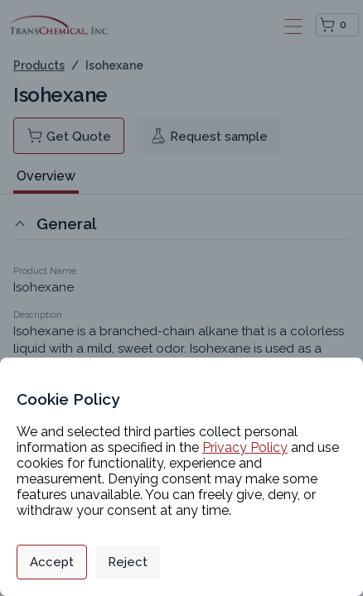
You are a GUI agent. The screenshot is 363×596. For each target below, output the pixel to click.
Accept (52, 562)
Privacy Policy (245, 447)
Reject (128, 562)
